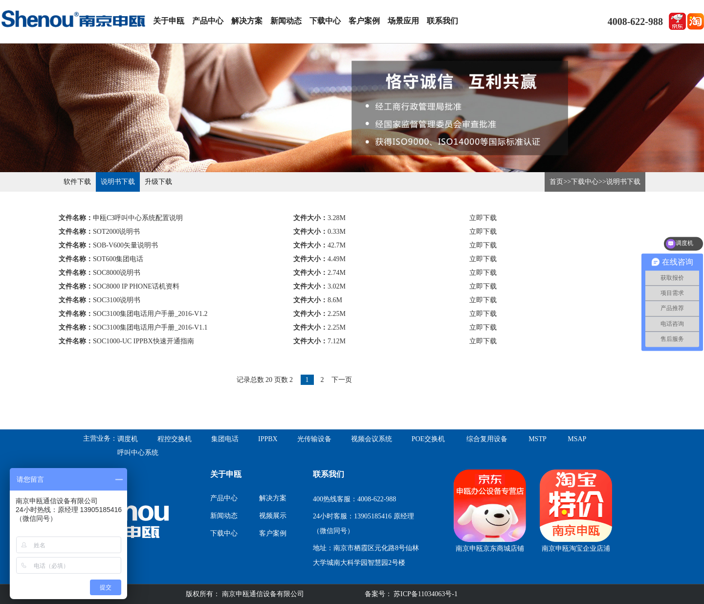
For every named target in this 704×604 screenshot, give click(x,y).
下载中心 (325, 21)
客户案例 (364, 21)
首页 (556, 181)
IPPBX (268, 439)
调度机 (127, 439)
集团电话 (225, 439)
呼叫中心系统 (137, 452)
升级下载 (158, 181)
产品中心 (207, 21)
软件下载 (77, 181)
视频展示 (272, 515)
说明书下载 (118, 181)
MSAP (577, 439)
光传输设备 (314, 439)
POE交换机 (428, 439)
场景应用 (403, 21)
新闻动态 (286, 21)
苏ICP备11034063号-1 (425, 594)
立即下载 (483, 218)
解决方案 (247, 21)
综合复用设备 (486, 439)
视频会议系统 (371, 439)
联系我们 (442, 21)
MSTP (537, 439)
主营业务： (100, 438)
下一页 (341, 379)
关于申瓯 (168, 21)
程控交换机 (174, 439)
